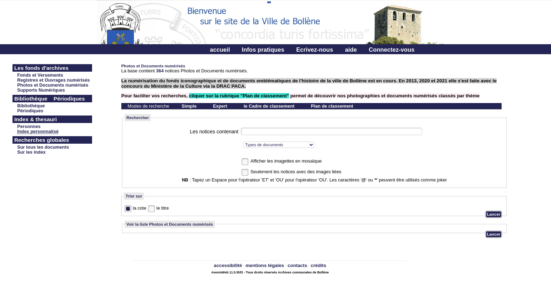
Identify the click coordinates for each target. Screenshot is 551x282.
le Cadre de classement (269, 106)
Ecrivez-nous (314, 49)
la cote (139, 208)
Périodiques (30, 110)
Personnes (28, 126)
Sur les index (31, 152)
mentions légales (265, 265)
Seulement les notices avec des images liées (296, 171)
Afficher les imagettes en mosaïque (286, 161)
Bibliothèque (31, 105)
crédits (318, 265)
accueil (220, 49)
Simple (189, 106)
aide (351, 49)
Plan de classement (332, 106)
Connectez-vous (391, 49)
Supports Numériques (41, 90)
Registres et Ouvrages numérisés (53, 80)
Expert (220, 106)
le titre (162, 208)
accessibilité (228, 265)
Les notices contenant (214, 131)
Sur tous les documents (43, 147)
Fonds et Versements (40, 75)
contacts (297, 265)
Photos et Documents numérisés (52, 85)
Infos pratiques (263, 49)
